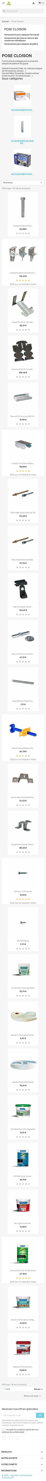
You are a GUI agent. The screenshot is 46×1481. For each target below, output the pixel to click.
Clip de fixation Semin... (23, 607)
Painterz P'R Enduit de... (23, 1367)
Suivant (38, 1389)
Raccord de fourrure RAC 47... (23, 416)
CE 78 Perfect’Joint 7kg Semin (23, 1129)
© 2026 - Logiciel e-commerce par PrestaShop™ (17, 1476)
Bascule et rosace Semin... (23, 654)
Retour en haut (33, 1395)
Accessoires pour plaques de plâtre (21, 44)
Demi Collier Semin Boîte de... (23, 797)
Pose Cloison (15, 29)
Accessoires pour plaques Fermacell (21, 34)
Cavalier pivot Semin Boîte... (23, 463)
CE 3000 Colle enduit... (23, 1176)
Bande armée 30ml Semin (23, 1082)
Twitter (11, 1438)
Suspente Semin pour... (23, 226)
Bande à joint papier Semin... (23, 1035)
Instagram (18, 1438)
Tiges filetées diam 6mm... (23, 701)
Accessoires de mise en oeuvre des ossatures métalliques (21, 39)
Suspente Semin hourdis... (23, 322)
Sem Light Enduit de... (23, 1223)
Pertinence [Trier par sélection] (23, 182)
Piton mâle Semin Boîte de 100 (23, 512)
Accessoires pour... (22, 110)
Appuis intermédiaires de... (23, 748)
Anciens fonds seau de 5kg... (23, 1320)
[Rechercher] (23, 11)
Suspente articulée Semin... (23, 844)
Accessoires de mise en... (22, 142)
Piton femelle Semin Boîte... (23, 560)
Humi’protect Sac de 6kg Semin (23, 1270)
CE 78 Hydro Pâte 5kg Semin (23, 988)
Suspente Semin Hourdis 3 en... (23, 273)
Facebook (4, 1438)
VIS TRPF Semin (23, 941)
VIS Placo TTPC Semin (23, 891)
